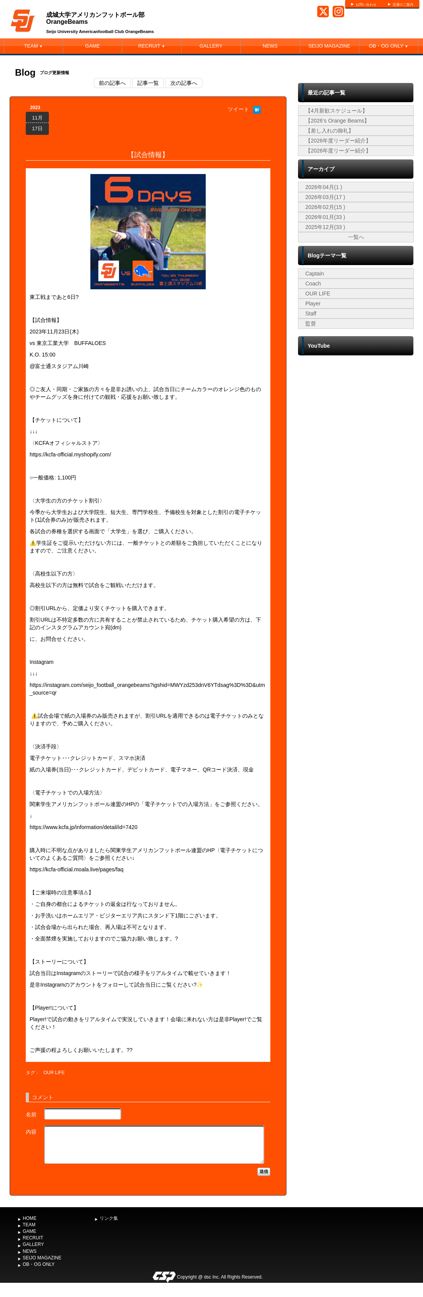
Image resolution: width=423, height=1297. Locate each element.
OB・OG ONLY (388, 46)
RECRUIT (151, 46)
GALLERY (211, 46)
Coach (313, 283)
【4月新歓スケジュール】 (336, 111)
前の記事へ (112, 83)
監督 (310, 323)
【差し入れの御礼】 (329, 131)
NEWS (270, 46)
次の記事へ (183, 83)
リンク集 (109, 1218)
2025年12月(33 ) (325, 227)
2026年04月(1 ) (323, 187)
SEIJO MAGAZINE (329, 46)
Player (313, 303)
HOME (30, 1218)
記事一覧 (148, 83)
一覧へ (356, 237)
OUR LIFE (54, 1072)
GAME (92, 46)
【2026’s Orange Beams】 (337, 121)
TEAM (33, 46)
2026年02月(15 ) (325, 207)
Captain (314, 273)
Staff (310, 313)
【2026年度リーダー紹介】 (338, 141)
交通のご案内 (403, 5)
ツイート (238, 109)
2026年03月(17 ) (325, 197)
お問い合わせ (366, 5)
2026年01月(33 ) (325, 217)
